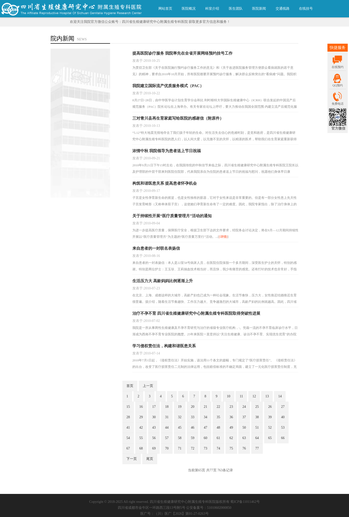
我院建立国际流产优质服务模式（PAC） (168, 86)
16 (141, 407)
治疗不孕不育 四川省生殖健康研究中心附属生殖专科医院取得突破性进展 (196, 313)
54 (128, 438)
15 (128, 407)
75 (231, 448)
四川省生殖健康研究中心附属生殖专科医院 (183, 502)
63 (244, 438)
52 (270, 427)
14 (280, 396)
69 (154, 448)
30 (154, 417)
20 (192, 407)
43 (154, 427)
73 (205, 448)
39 (270, 417)
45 (179, 427)
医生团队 (236, 8)
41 (128, 427)
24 (244, 407)
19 (179, 407)
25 (257, 407)
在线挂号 (306, 8)
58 (179, 438)
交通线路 (283, 8)
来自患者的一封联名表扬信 (156, 248)
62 (231, 438)
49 (231, 427)
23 (231, 407)
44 (167, 427)
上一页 (148, 386)
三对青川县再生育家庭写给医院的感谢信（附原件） (178, 118)
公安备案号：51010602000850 (208, 508)
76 (244, 448)
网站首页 (165, 8)
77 (257, 448)
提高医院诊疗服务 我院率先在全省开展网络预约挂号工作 (182, 53)
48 (218, 427)
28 (128, 417)
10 (228, 396)
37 (244, 417)
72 (192, 448)
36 (231, 417)
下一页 (131, 459)
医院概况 (189, 8)
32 (179, 417)
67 (128, 448)
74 (218, 448)
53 (283, 427)
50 (244, 427)
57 (167, 438)
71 (179, 448)
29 (141, 417)
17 (154, 407)
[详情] (223, 237)
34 (205, 417)
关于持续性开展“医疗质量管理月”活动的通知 (172, 216)
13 (267, 396)
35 (218, 417)
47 (205, 427)
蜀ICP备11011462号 (245, 502)
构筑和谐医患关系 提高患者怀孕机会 (164, 183)
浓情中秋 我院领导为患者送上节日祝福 (166, 151)
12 (254, 396)
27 (283, 407)
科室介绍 (212, 8)
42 (141, 427)
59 (192, 438)
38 (257, 417)
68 (141, 448)
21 (205, 407)
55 (141, 438)
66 (283, 438)
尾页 (149, 459)
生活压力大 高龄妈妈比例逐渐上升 (162, 281)
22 (218, 407)
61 (218, 438)
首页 (129, 386)
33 (192, 417)
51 (257, 427)
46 (192, 427)
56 (154, 438)
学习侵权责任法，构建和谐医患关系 (164, 346)
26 (270, 407)
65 (270, 438)
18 (167, 407)
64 (257, 438)
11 (241, 396)
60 (205, 438)
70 (167, 448)
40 (283, 417)
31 (167, 417)
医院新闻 (259, 8)
